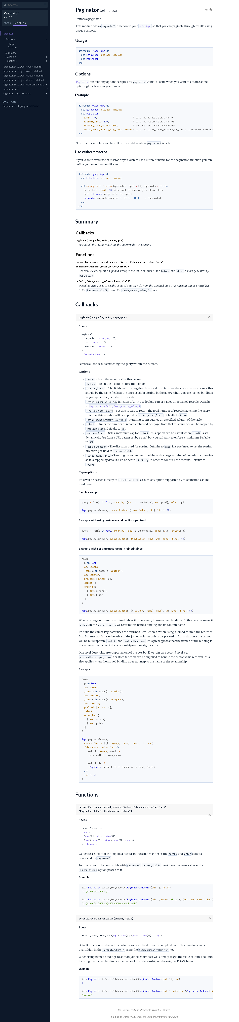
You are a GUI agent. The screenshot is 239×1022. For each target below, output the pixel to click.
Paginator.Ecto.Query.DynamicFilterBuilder (27, 84)
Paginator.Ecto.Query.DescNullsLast (23, 79)
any (85, 832)
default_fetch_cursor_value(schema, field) (103, 281)
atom (87, 836)
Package (134, 1010)
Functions (11, 60)
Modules (20, 23)
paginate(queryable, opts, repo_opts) (99, 240)
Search (166, 1010)
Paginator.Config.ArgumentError (20, 106)
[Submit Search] (5, 5)
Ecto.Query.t (106, 338)
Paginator (11, 13)
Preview (144, 1010)
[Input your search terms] (25, 5)
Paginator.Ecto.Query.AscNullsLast (22, 71)
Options (12, 47)
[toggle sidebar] (45, 5)
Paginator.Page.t (93, 354)
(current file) (155, 1010)
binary (90, 844)
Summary (10, 52)
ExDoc (126, 1016)
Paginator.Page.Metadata (16, 93)
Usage (11, 43)
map (86, 840)
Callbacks (10, 56)
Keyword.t (98, 342)
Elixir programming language (162, 1016)
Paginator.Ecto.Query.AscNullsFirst (22, 66)
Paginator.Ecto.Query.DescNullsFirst (23, 75)
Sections (10, 39)
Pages (7, 23)
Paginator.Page (10, 88)
